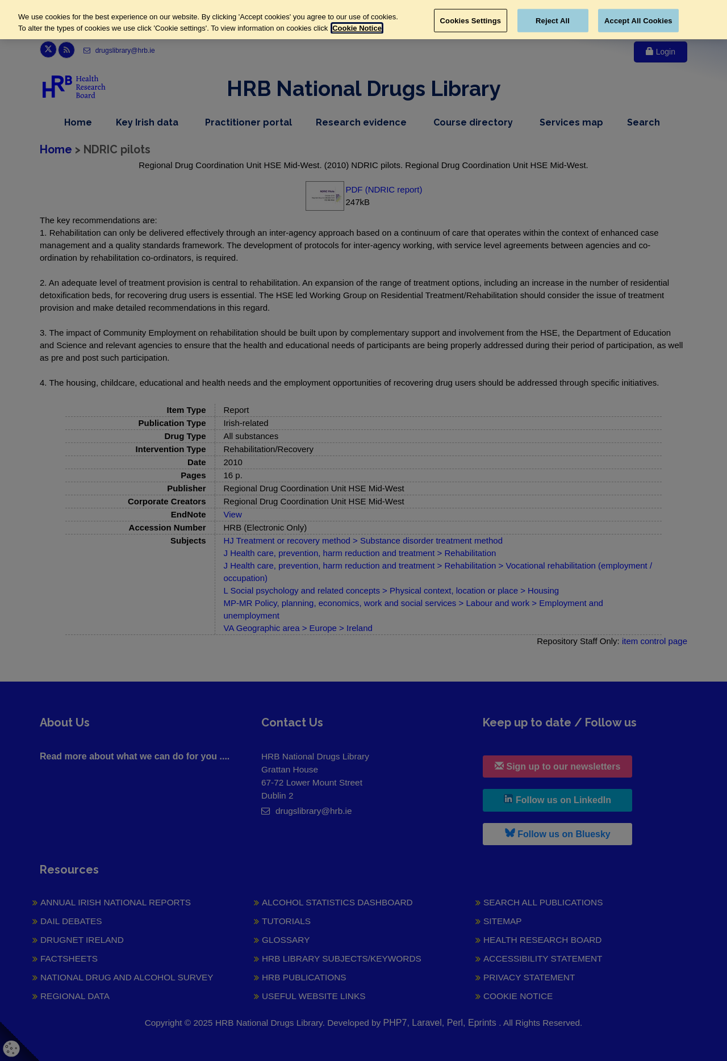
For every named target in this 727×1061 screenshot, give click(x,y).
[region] (363, 19)
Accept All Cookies (638, 20)
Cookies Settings (471, 20)
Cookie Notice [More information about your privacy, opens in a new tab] (357, 28)
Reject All (553, 20)
